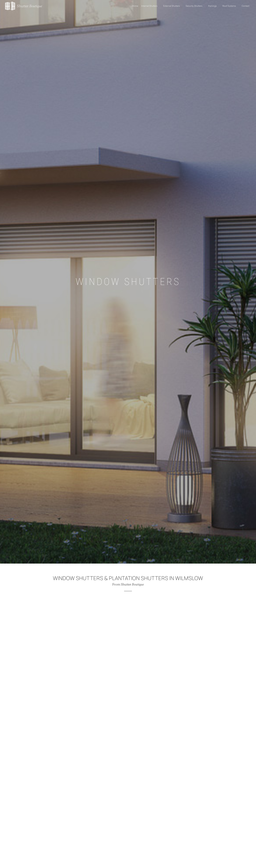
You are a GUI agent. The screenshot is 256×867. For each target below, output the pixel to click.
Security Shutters (195, 6)
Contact (245, 6)
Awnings (213, 6)
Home (135, 6)
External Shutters (172, 6)
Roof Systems (230, 6)
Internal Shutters (150, 6)
